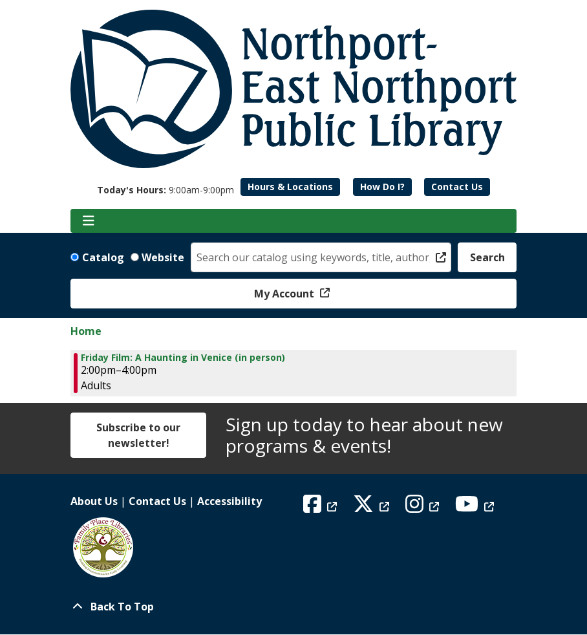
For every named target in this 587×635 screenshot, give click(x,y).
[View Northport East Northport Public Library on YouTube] (476, 507)
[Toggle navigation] (88, 221)
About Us (94, 501)
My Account (285, 293)
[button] (165, 190)
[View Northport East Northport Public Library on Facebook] (321, 507)
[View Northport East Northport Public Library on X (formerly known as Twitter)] (372, 507)
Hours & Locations (290, 186)
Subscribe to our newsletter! (138, 435)
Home (85, 331)
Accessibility (229, 501)
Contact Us (457, 186)
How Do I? (382, 186)
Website (163, 257)
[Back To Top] (293, 606)
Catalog (103, 257)
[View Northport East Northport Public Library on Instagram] (423, 507)
